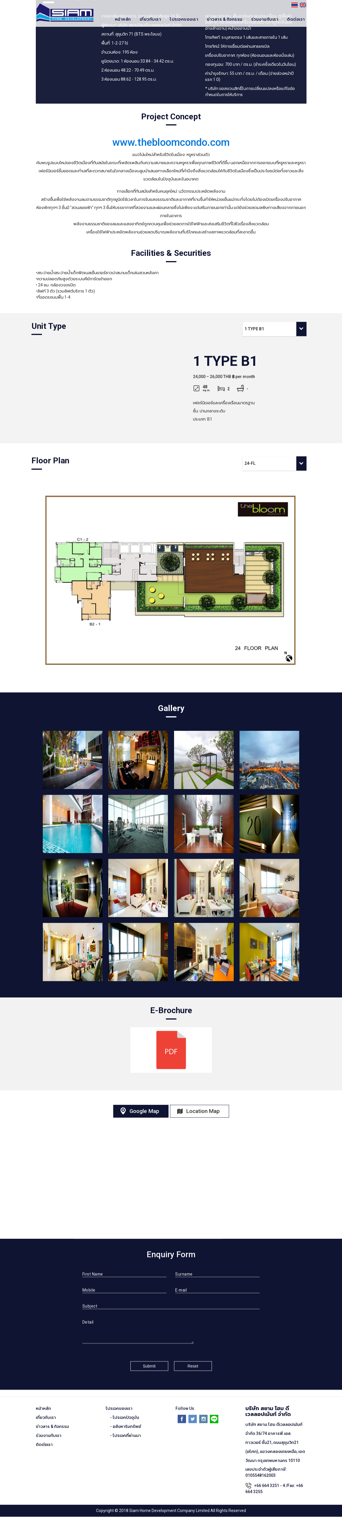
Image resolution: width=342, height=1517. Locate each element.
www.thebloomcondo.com (171, 142)
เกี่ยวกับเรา (150, 19)
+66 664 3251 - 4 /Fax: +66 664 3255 (274, 1483)
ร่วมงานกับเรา (265, 19)
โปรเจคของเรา (184, 19)
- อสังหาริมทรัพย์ (125, 1421)
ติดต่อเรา (296, 19)
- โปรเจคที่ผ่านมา (125, 1430)
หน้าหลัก (123, 19)
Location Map (204, 1106)
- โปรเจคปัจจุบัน (124, 1412)
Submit (149, 1361)
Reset (192, 1361)
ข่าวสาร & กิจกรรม (224, 19)
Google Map (143, 1106)
